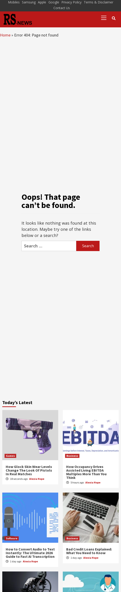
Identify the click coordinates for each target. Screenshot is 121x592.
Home (5, 35)
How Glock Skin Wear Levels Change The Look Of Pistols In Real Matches (29, 470)
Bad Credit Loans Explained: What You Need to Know (89, 551)
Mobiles (14, 2)
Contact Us (61, 8)
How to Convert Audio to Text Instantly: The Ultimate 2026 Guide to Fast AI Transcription (30, 553)
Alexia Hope (36, 478)
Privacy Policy (71, 2)
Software (11, 538)
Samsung (29, 2)
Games (10, 455)
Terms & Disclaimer (98, 2)
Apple (42, 2)
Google (53, 2)
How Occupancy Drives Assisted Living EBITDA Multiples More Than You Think (86, 472)
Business (72, 455)
